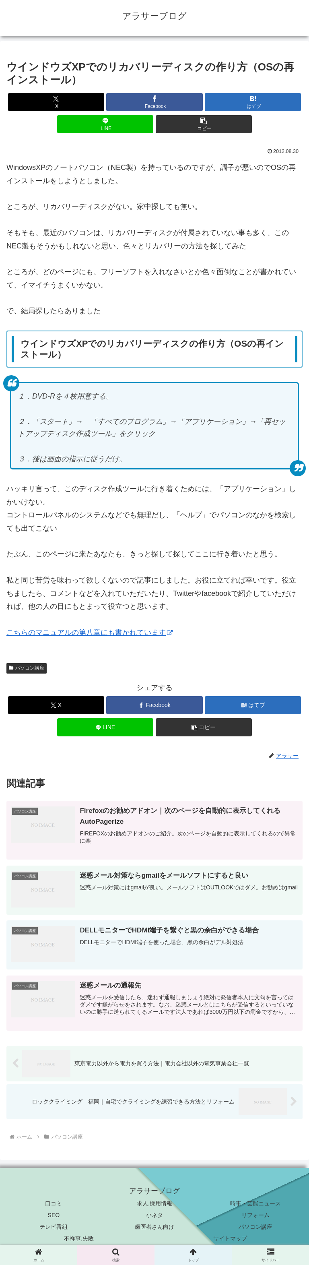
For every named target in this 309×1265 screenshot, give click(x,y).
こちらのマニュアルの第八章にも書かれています (89, 632)
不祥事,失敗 (79, 1239)
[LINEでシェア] (105, 124)
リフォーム (255, 1215)
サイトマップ (230, 1239)
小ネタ (154, 1215)
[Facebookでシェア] (154, 102)
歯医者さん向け (154, 1227)
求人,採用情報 (154, 1204)
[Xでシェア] (56, 102)
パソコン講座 (26, 668)
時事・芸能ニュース (255, 1204)
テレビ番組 (53, 1227)
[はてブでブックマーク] (253, 102)
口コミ (53, 1204)
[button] (204, 124)
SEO (54, 1215)
